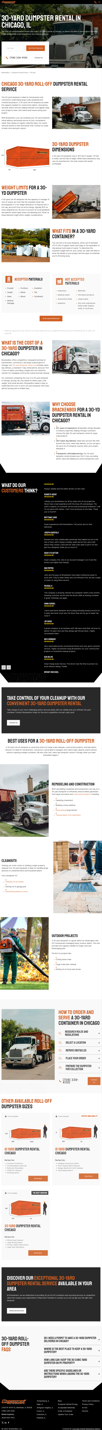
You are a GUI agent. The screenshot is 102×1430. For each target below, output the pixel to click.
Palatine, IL (41, 1418)
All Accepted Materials (51, 318)
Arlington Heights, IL (45, 1408)
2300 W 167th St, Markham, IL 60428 (17, 1408)
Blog (60, 1401)
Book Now (38, 1184)
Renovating (60, 812)
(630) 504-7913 (8, 1418)
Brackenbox (6, 72)
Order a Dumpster (65, 1411)
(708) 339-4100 (18, 57)
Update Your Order (65, 1414)
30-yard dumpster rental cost (25, 367)
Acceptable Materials (66, 1408)
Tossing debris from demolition (68, 817)
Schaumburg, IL (43, 1401)
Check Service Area (16, 1312)
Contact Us (38, 58)
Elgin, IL (40, 1404)
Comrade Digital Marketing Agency (86, 1429)
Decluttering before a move (16, 893)
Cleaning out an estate (14, 883)
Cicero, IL (40, 1411)
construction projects (82, 796)
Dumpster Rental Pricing (67, 1404)
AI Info (84, 1408)
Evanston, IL (42, 1414)
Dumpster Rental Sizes (20, 72)
